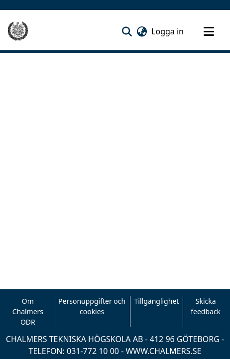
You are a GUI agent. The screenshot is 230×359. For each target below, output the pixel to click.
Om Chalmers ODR (27, 311)
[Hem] (17, 31)
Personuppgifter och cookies (91, 306)
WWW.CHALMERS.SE (163, 351)
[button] (126, 31)
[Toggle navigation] (209, 31)
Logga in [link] (168, 31)
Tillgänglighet (156, 301)
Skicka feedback (206, 306)
